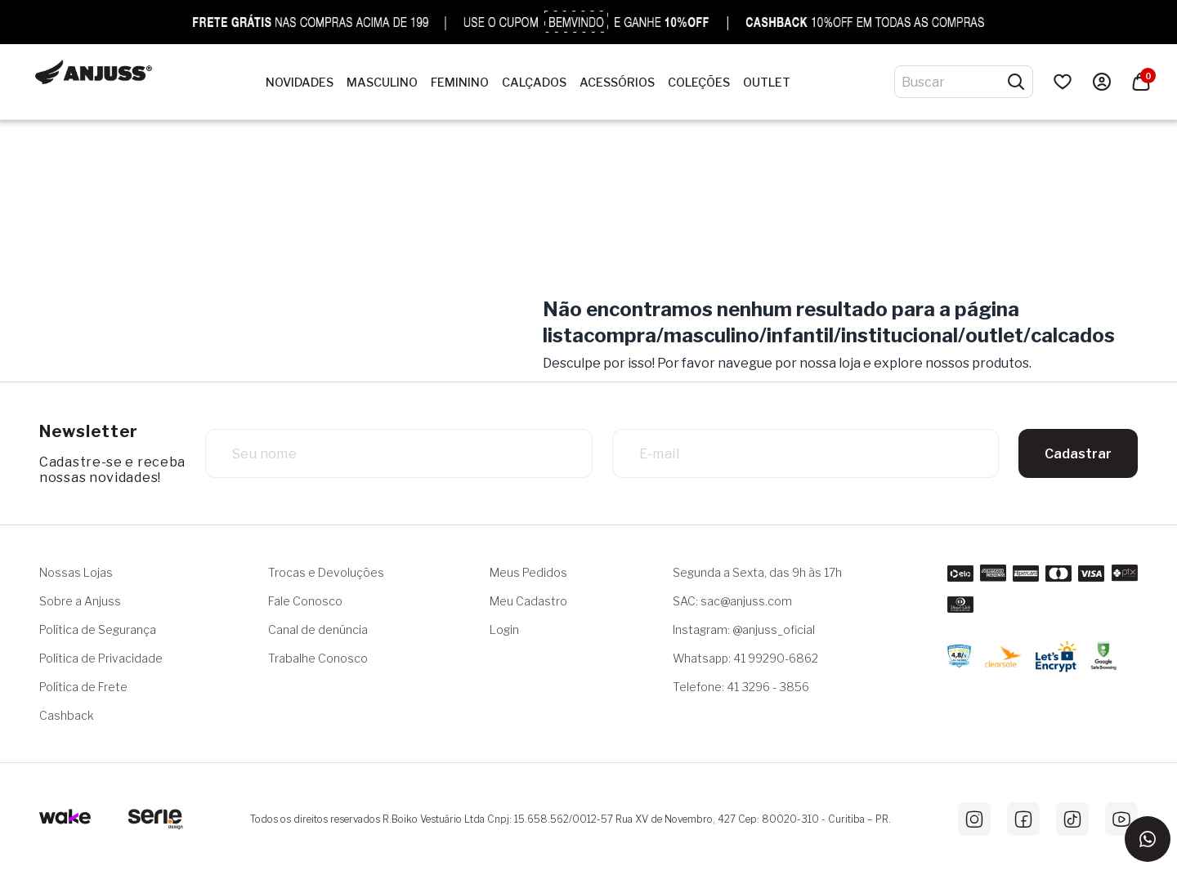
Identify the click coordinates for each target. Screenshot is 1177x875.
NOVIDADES (299, 82)
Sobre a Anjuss (80, 601)
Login (504, 629)
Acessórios (617, 82)
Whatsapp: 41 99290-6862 (745, 658)
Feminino (460, 82)
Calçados (534, 82)
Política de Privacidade (101, 658)
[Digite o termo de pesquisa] (954, 81)
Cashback (66, 715)
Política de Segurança (97, 629)
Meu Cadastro (528, 601)
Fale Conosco (305, 601)
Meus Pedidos (528, 572)
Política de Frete (83, 687)
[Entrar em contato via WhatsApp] (1147, 839)
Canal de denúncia (318, 629)
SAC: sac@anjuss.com (732, 601)
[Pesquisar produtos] (1016, 81)
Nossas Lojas (76, 572)
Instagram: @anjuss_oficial (744, 629)
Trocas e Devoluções (326, 572)
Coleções (699, 82)
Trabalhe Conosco (318, 658)
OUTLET (766, 82)
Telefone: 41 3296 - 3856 (741, 687)
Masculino (382, 82)
